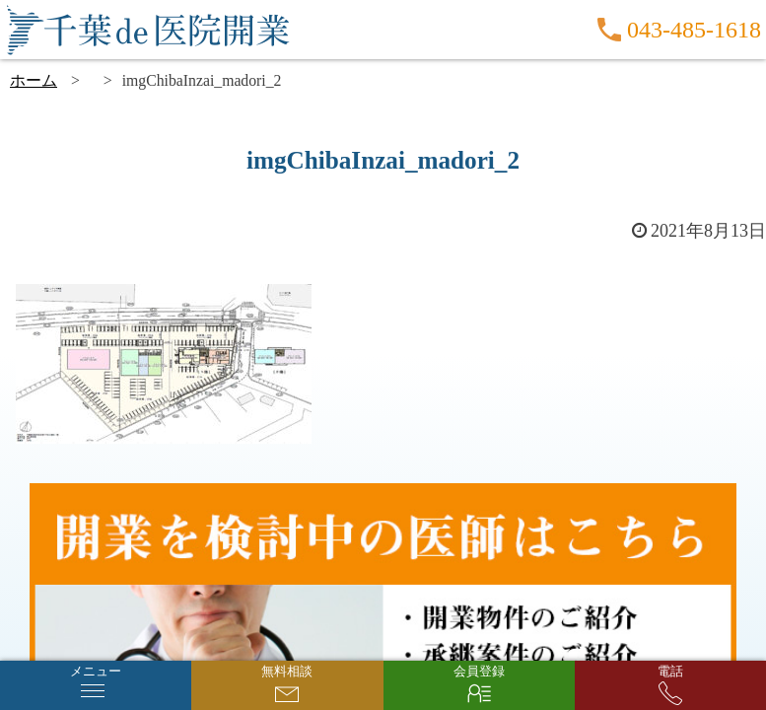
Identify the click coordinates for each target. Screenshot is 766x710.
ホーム (33, 80)
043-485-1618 (694, 29)
